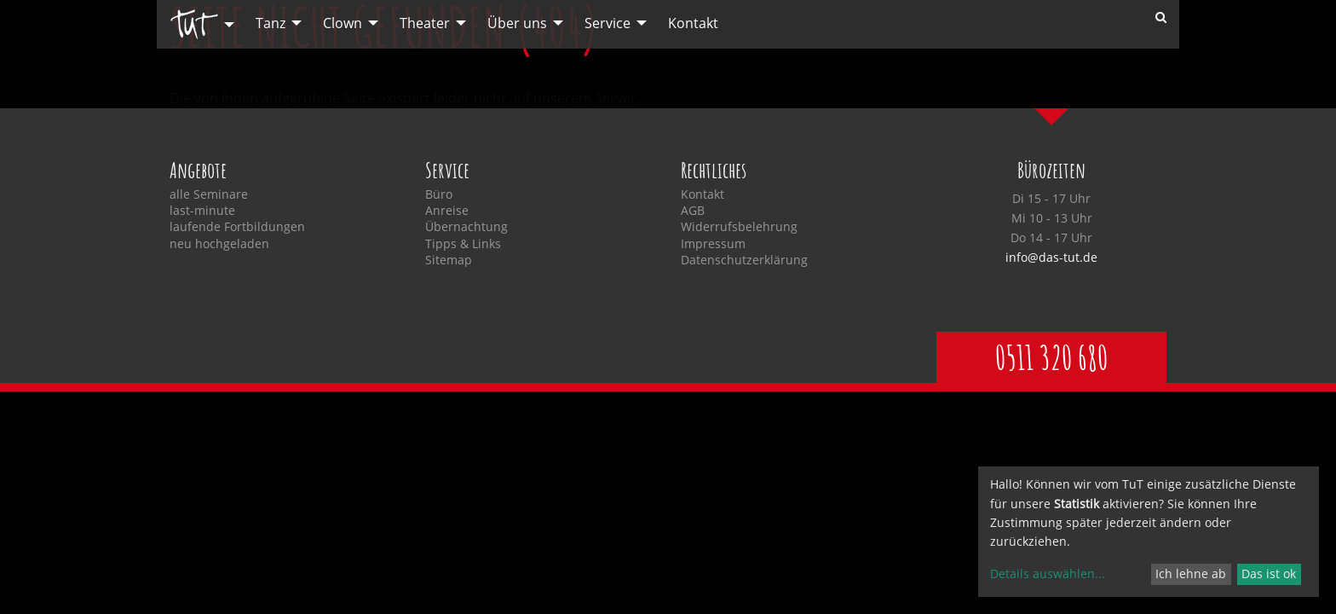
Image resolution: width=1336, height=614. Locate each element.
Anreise (447, 211)
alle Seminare (209, 194)
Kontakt (693, 23)
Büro (438, 194)
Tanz (270, 23)
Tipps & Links (463, 244)
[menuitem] (198, 24)
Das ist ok (1268, 573)
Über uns (517, 23)
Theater (425, 23)
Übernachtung (466, 227)
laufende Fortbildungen (237, 227)
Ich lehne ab (1190, 573)
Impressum (713, 244)
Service (607, 23)
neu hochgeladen (219, 244)
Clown (342, 23)
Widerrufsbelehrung (739, 227)
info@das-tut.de (1051, 257)
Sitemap (448, 260)
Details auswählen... (1047, 573)
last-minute (202, 211)
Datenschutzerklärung (744, 260)
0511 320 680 (1051, 357)
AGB (693, 211)
